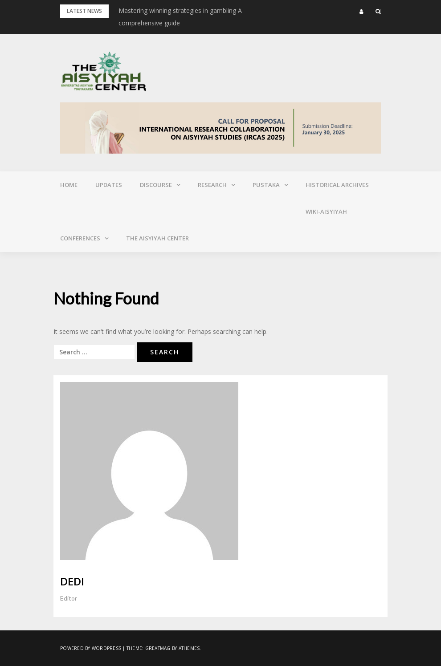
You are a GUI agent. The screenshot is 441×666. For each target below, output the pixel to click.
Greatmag (158, 648)
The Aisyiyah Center (157, 238)
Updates (108, 185)
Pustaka (266, 185)
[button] (361, 11)
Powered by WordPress (90, 648)
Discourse (156, 185)
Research (212, 185)
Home (69, 185)
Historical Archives (337, 185)
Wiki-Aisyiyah (326, 211)
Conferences (80, 238)
